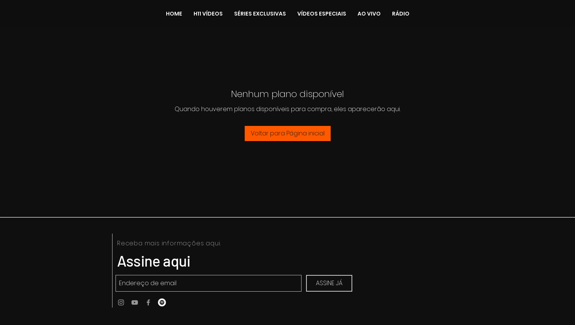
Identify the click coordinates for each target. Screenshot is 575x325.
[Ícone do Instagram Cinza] (121, 302)
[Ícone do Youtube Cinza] (135, 302)
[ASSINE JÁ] (329, 283)
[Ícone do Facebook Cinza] (148, 302)
